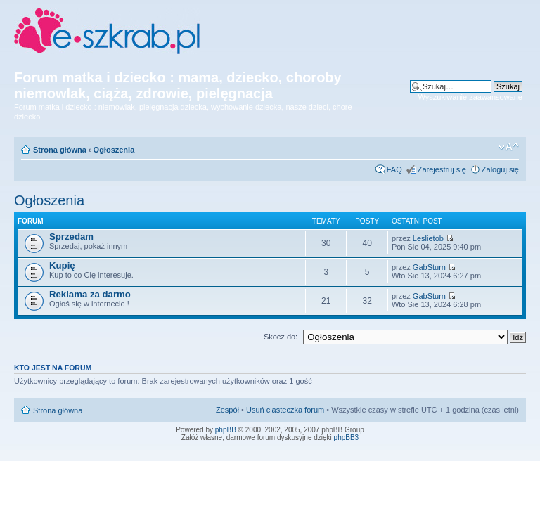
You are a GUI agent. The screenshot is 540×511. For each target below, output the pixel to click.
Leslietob (428, 238)
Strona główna (59, 149)
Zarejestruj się (442, 169)
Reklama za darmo (90, 294)
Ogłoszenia (114, 149)
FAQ (394, 169)
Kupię (62, 265)
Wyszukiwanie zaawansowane (470, 97)
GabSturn (429, 267)
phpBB (225, 430)
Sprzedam (71, 236)
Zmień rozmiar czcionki (509, 147)
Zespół (227, 410)
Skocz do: (280, 336)
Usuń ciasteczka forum (285, 410)
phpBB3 (346, 437)
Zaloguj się (500, 169)
